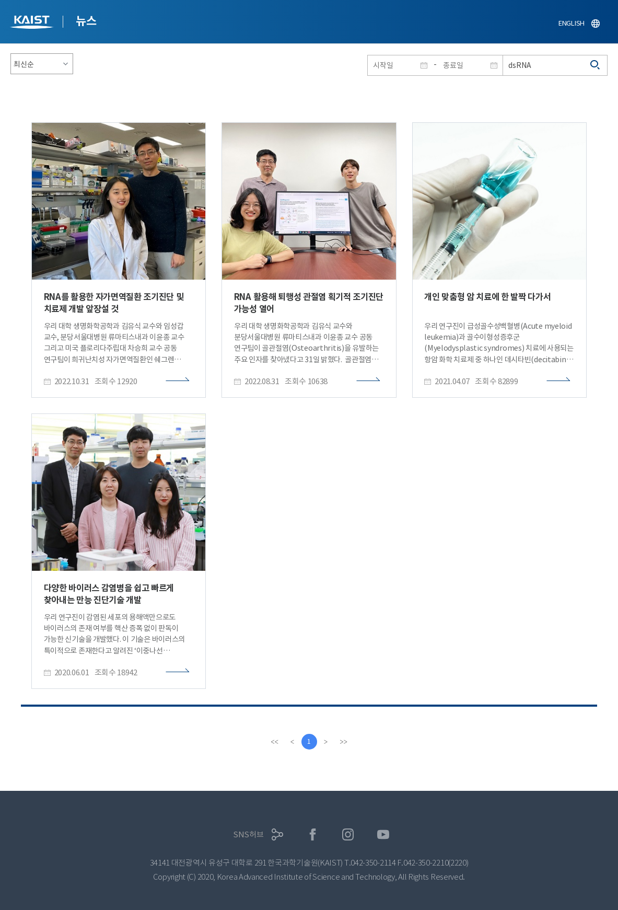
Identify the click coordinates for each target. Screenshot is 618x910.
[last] (344, 742)
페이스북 (313, 834)
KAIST (33, 23)
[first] (275, 742)
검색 (595, 65)
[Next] (326, 742)
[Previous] (292, 742)
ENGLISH (571, 23)
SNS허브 (248, 834)
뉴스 (86, 21)
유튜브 (383, 834)
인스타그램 (348, 834)
